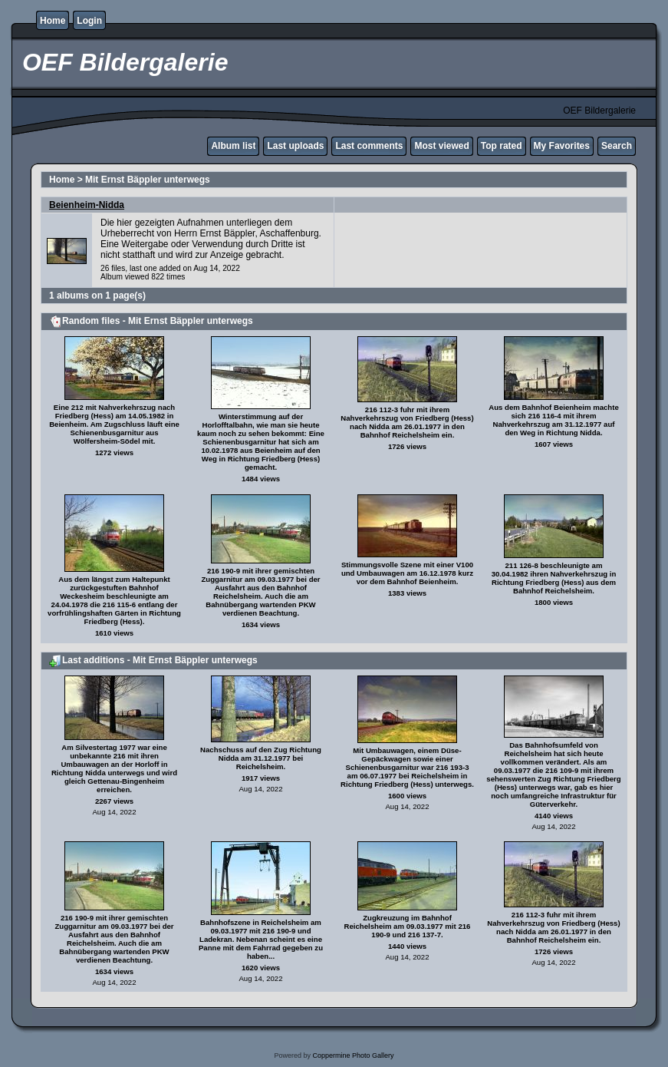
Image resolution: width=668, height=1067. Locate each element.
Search (616, 145)
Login (89, 20)
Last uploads (295, 145)
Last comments (369, 145)
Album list (233, 145)
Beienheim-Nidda (86, 205)
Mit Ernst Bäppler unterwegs (147, 179)
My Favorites (562, 145)
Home (52, 20)
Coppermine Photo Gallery (352, 1055)
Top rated (501, 145)
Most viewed (441, 145)
